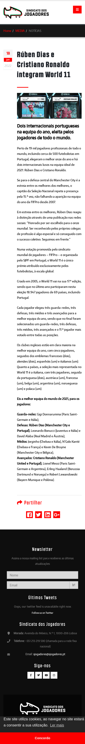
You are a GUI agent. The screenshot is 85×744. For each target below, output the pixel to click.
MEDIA (20, 31)
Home (7, 31)
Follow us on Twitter (42, 612)
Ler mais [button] (57, 725)
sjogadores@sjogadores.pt (49, 654)
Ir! (73, 585)
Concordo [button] (42, 738)
